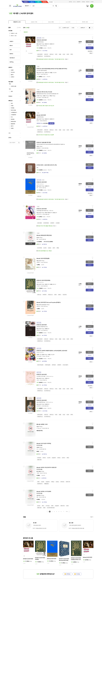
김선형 (46, 186)
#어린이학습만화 (40, 364)
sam (38, 1)
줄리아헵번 (39, 471)
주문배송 (83, 1)
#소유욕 (44, 247)
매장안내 (87, 1)
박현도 (38, 146)
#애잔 (68, 457)
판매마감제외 (13, 121)
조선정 (46, 404)
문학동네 (38, 330)
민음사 (38, 45)
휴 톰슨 (51, 72)
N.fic (37, 449)
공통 (12, 91)
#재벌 (58, 247)
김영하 (38, 354)
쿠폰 (12, 103)
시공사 (38, 380)
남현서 (38, 426)
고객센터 (92, 1)
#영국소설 (51, 54)
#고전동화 (57, 222)
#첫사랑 (44, 457)
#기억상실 (47, 505)
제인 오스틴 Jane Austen (41, 304)
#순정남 (49, 247)
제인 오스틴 (39, 44)
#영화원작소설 (39, 56)
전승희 (46, 44)
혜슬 (37, 167)
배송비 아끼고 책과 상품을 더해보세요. (45, 225)
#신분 (64, 54)
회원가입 (70, 1)
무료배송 (12, 107)
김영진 (44, 95)
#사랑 (56, 54)
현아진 (38, 237)
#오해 (68, 54)
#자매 (72, 54)
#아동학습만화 (47, 364)
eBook (32, 2)
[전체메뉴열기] (10, 5)
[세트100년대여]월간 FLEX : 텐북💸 (45, 250)
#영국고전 (46, 54)
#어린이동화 (39, 222)
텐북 (37, 239)
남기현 (38, 95)
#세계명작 (52, 222)
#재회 (38, 481)
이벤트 (12, 105)
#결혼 (60, 54)
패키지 (12, 126)
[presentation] (17, 21)
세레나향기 (39, 495)
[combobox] (27, 5)
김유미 (46, 72)
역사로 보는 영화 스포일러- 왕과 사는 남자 (46, 105)
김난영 (43, 354)
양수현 (54, 212)
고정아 (46, 378)
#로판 (44, 507)
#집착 (54, 247)
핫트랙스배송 (13, 110)
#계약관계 (39, 457)
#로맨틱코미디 (39, 483)
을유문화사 (39, 406)
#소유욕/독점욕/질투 (50, 507)
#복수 (43, 505)
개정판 (12, 128)
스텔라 (38, 473)
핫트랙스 (44, 2)
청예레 (38, 447)
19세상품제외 (13, 114)
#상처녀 (63, 457)
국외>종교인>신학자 (37, 525)
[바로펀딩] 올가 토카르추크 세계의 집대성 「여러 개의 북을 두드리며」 (51, 59)
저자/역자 (13, 72)
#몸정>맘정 (39, 459)
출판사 (12, 74)
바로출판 (51, 2)
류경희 (46, 328)
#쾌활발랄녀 (46, 483)
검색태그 (12, 76)
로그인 (74, 1)
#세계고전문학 (39, 54)
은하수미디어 (39, 214)
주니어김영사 (39, 356)
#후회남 (58, 457)
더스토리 (38, 74)
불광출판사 (39, 148)
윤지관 (51, 44)
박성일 (49, 354)
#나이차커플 (39, 247)
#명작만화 (54, 364)
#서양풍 (42, 481)
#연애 (55, 294)
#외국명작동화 (46, 222)
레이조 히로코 (47, 212)
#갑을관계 (54, 457)
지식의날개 (39, 97)
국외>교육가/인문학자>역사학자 (75, 525)
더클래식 (38, 262)
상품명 (12, 70)
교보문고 (26, 2)
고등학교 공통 (13, 86)
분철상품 (12, 119)
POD (12, 117)
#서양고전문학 (65, 364)
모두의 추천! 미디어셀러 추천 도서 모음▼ (46, 134)
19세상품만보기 (14, 112)
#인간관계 (64, 294)
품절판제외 (13, 123)
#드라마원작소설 (47, 56)
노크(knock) (39, 428)
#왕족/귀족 (68, 481)
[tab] (17, 21)
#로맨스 (59, 294)
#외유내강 (62, 481)
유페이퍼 (38, 306)
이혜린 (50, 95)
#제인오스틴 (50, 294)
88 (66, 511)
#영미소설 (39, 196)
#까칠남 (52, 481)
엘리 (37, 187)
